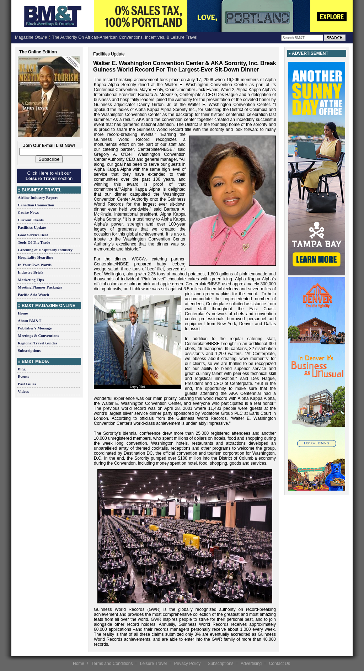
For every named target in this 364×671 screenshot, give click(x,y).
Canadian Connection (36, 205)
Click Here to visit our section (49, 175)
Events (23, 376)
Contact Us (279, 663)
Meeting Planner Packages (40, 287)
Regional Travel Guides (37, 343)
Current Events (31, 220)
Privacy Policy (187, 663)
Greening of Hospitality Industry (45, 250)
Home (23, 313)
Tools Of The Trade (34, 242)
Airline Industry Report (38, 197)
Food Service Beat (33, 235)
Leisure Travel (153, 663)
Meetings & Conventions (38, 335)
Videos (23, 391)
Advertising (251, 663)
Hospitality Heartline (35, 257)
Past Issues (27, 384)
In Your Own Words (35, 265)
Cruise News (28, 212)
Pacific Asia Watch (33, 294)
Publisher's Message (35, 328)
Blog (21, 369)
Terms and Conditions (112, 663)
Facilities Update (32, 227)
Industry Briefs (30, 272)
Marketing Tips (31, 280)
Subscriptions (29, 350)
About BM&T (29, 320)
